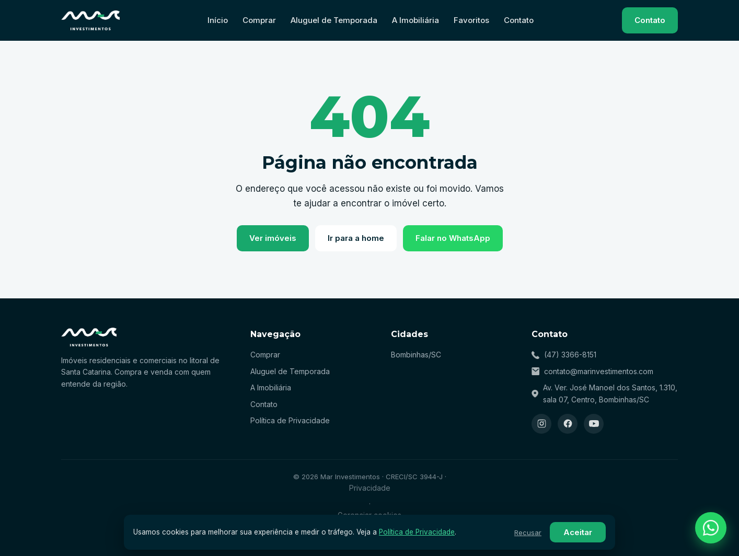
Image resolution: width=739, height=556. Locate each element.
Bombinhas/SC (416, 354)
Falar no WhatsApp (452, 238)
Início (217, 20)
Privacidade (369, 487)
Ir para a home (356, 238)
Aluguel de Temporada (334, 20)
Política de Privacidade (290, 420)
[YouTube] (594, 424)
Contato (519, 20)
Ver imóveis (272, 238)
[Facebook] (568, 424)
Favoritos (471, 20)
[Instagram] (541, 424)
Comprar (259, 20)
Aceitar (577, 532)
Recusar (527, 532)
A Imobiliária (415, 20)
